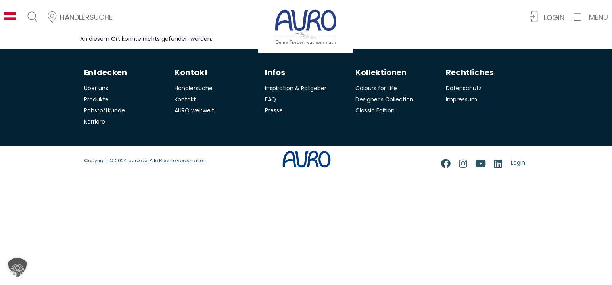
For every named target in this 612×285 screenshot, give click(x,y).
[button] (591, 17)
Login (518, 163)
